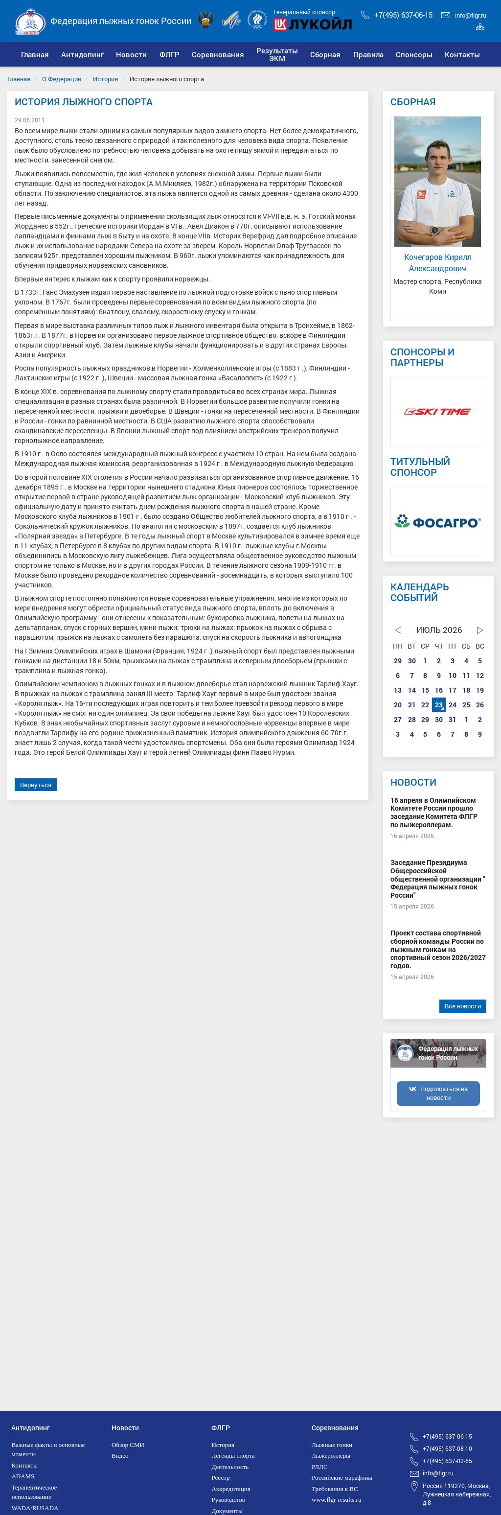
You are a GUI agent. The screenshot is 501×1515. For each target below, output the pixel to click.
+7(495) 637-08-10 (447, 1449)
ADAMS (22, 1476)
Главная (18, 78)
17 (452, 690)
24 (452, 704)
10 (452, 675)
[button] (82, 54)
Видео (120, 1455)
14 (412, 690)
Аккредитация (230, 1488)
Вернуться (35, 784)
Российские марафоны (342, 1477)
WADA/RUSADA (34, 1508)
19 (480, 690)
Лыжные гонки (332, 1444)
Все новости (463, 1006)
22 (425, 704)
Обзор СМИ (128, 1444)
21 (412, 704)
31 (452, 719)
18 (466, 690)
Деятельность (230, 1466)
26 (480, 704)
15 (425, 690)
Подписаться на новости (444, 1093)
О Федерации (61, 78)
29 (398, 660)
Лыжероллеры (331, 1455)
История (105, 78)
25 (466, 704)
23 (439, 704)
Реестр (220, 1477)
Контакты (24, 1465)
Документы (226, 1511)
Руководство (228, 1499)
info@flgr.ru (463, 15)
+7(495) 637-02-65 (447, 1461)
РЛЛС (320, 1466)
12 (480, 675)
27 (398, 719)
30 (412, 660)
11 (466, 675)
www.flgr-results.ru (336, 1499)
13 (398, 690)
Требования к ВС (335, 1488)
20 (398, 704)
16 (439, 690)
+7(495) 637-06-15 (397, 15)
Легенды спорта (232, 1455)
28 (412, 719)
